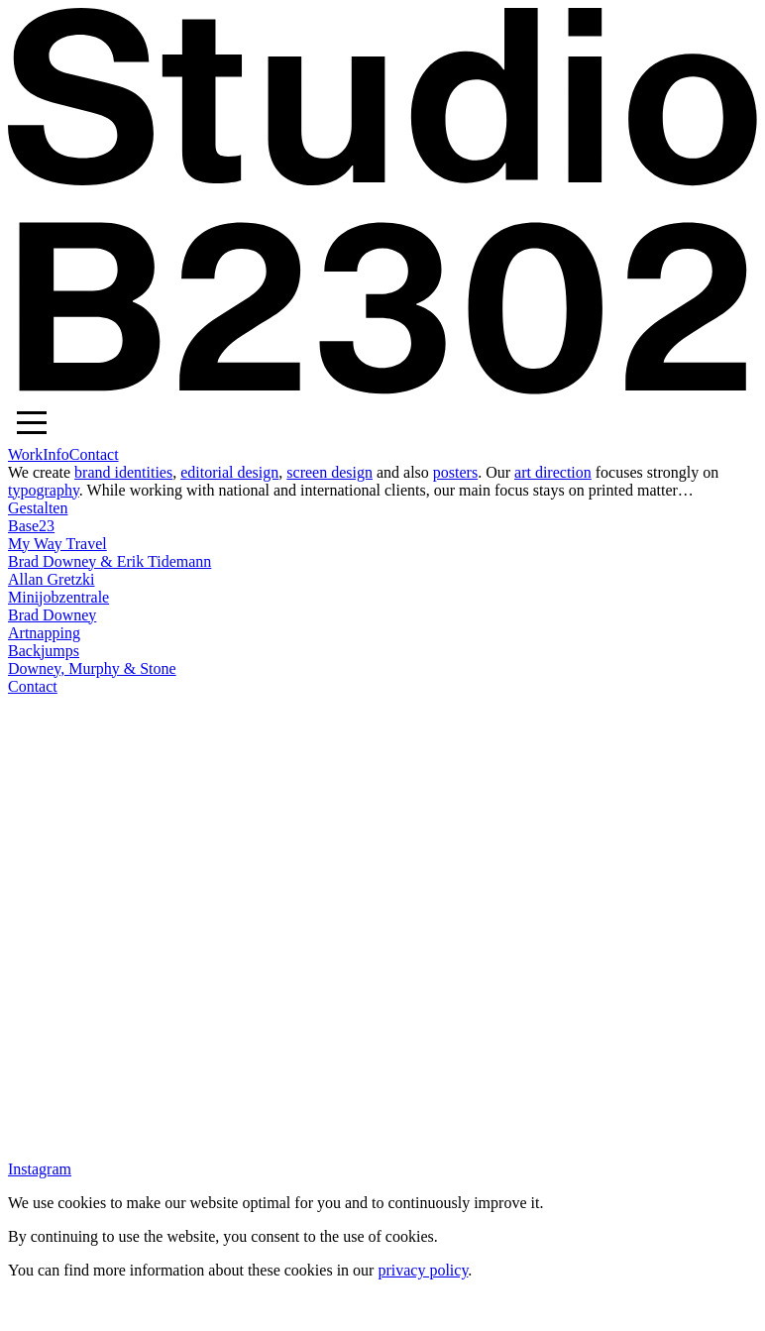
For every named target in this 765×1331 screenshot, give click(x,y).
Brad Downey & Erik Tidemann (109, 561)
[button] (31, 422)
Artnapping (44, 632)
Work (25, 454)
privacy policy (423, 1270)
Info (56, 454)
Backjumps (43, 650)
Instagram (39, 1169)
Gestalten (37, 507)
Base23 (31, 525)
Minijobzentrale (58, 597)
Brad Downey (52, 615)
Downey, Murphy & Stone (92, 668)
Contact (94, 454)
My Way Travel (57, 543)
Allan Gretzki (51, 579)
